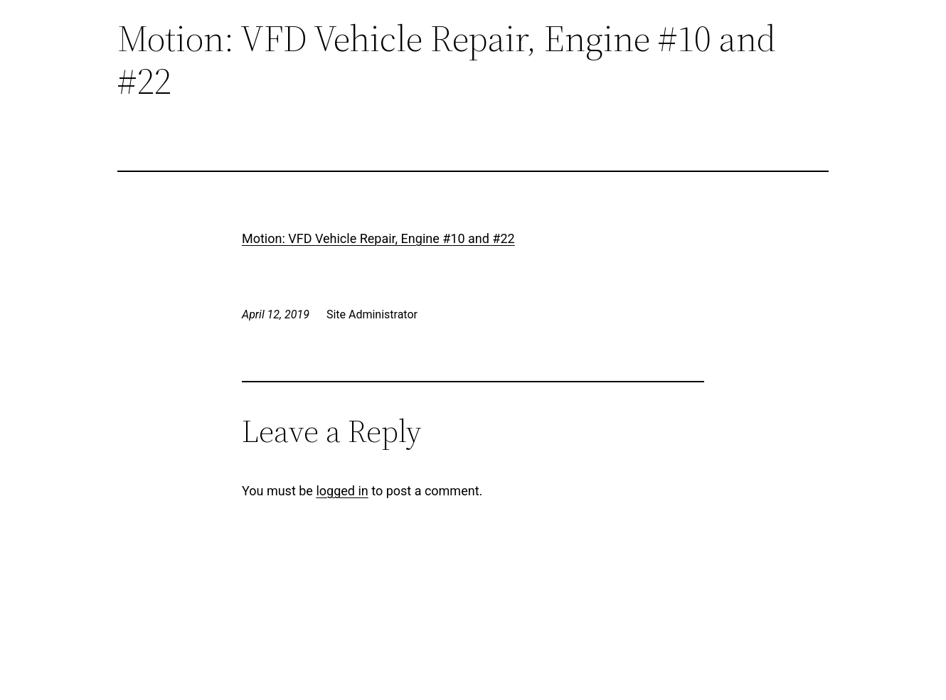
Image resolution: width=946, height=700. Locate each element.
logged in (342, 490)
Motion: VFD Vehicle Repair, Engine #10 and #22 (378, 238)
